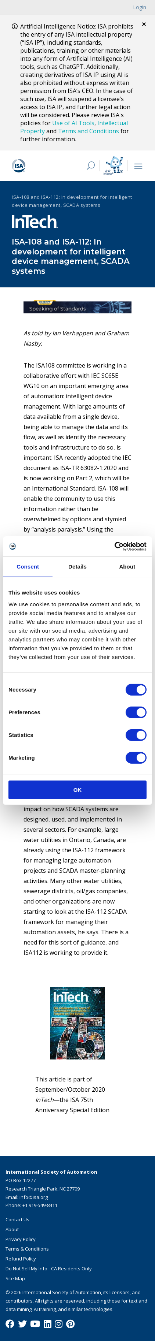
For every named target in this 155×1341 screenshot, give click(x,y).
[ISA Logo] (44, 166)
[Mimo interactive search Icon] (113, 165)
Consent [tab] (28, 566)
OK (77, 789)
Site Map (15, 1278)
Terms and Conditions (88, 131)
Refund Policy (21, 1258)
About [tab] (127, 566)
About (12, 1229)
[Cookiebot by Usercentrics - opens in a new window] (114, 546)
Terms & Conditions (27, 1248)
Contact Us (17, 1219)
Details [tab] (77, 566)
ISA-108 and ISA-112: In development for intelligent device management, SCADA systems (72, 201)
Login (139, 7)
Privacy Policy (21, 1239)
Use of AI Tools (73, 123)
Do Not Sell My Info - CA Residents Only (49, 1268)
